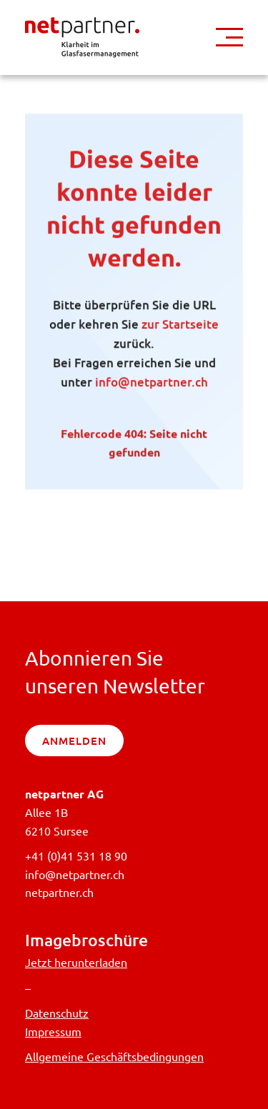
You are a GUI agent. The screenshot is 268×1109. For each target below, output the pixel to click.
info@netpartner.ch (151, 384)
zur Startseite (180, 326)
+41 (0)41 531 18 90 (76, 855)
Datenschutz (57, 1012)
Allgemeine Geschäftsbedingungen (114, 1056)
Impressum (53, 1031)
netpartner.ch (59, 892)
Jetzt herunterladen (76, 962)
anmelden (74, 740)
